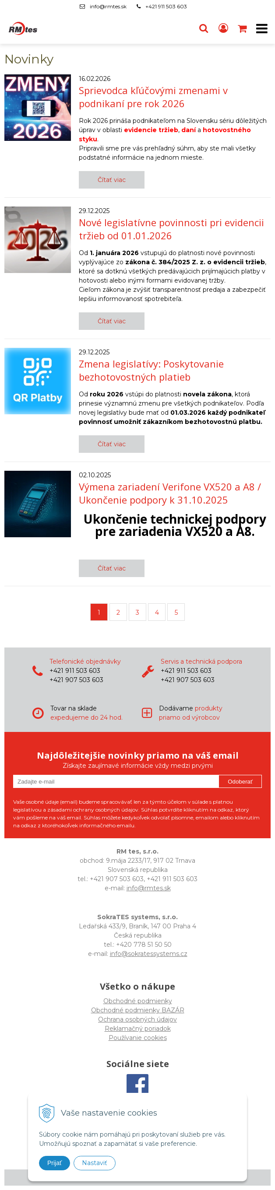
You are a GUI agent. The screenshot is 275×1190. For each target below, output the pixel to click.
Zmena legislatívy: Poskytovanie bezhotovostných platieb (151, 370)
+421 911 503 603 (166, 6)
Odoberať (240, 781)
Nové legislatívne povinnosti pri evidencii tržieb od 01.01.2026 (171, 229)
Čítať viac (112, 180)
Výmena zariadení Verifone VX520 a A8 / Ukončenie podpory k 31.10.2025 (170, 493)
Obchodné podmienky (137, 1001)
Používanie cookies (138, 1038)
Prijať (54, 1162)
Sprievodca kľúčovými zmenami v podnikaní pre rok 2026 (153, 97)
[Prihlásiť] (223, 28)
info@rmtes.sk (108, 6)
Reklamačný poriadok (138, 1028)
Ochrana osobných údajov (137, 1019)
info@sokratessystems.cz (148, 954)
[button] (204, 28)
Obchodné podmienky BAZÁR (137, 1010)
